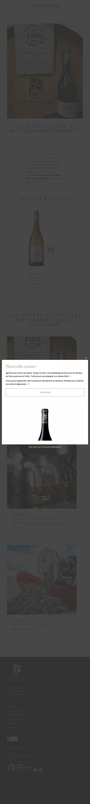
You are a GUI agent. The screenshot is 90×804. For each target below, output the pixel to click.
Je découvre (45, 392)
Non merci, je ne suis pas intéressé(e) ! (45, 447)
